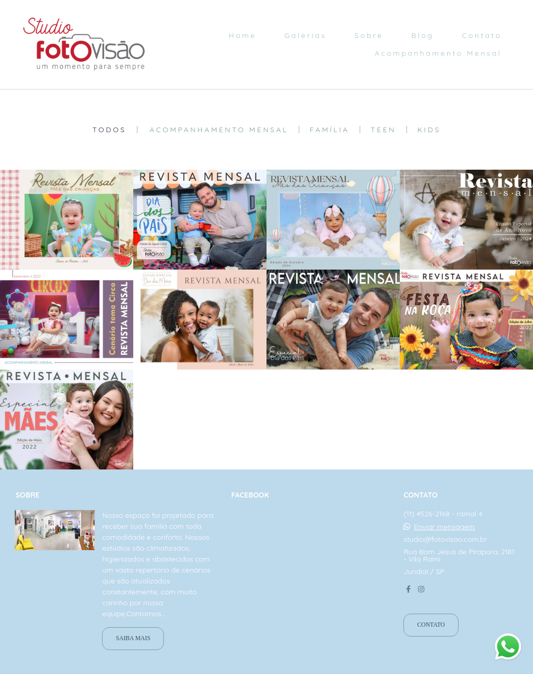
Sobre (368, 35)
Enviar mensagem (444, 526)
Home (242, 35)
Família (329, 129)
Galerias (305, 35)
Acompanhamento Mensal (438, 53)
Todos (109, 129)
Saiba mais (133, 638)
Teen (383, 129)
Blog (422, 35)
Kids (429, 129)
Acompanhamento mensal (218, 129)
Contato (482, 35)
